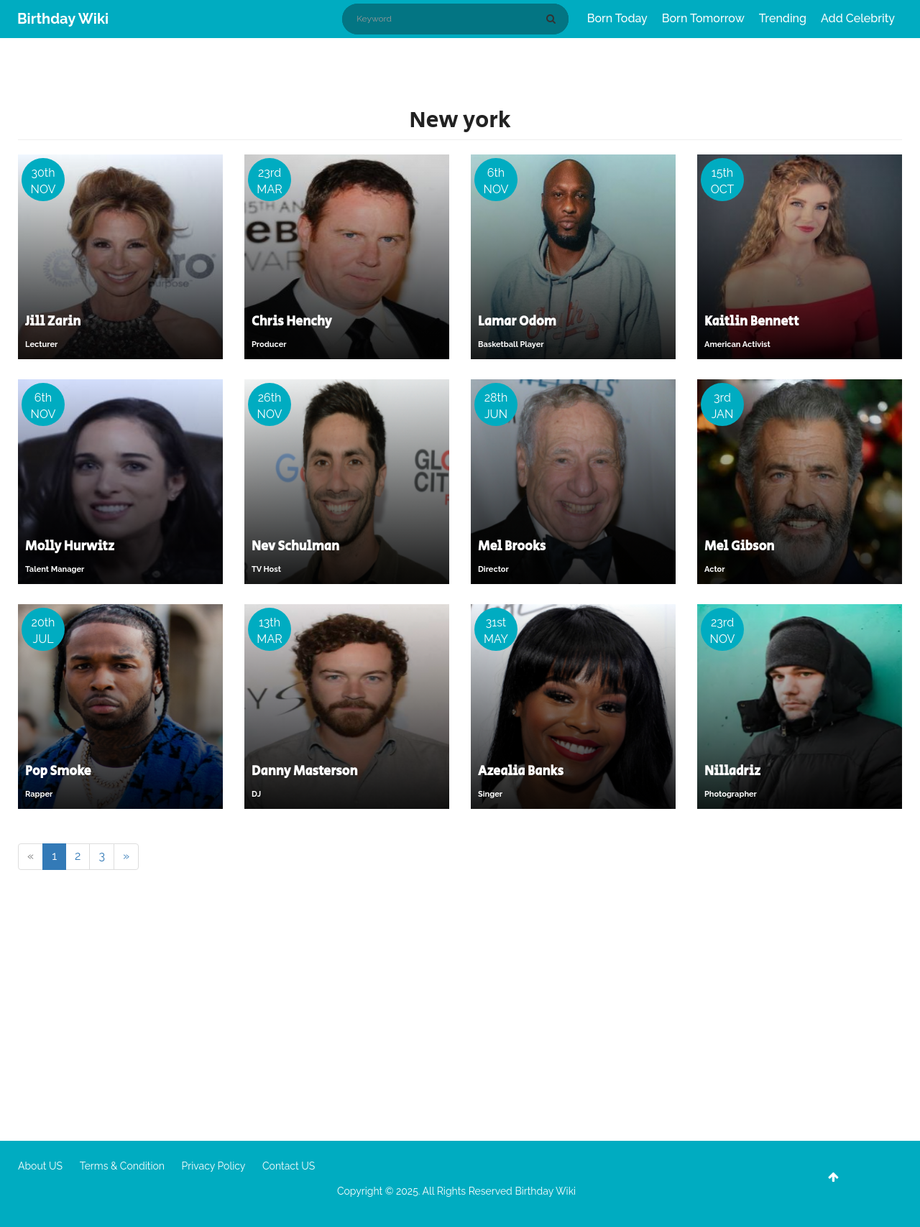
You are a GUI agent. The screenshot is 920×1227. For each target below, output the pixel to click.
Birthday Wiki (63, 18)
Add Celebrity (858, 18)
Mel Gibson (739, 546)
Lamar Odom (517, 321)
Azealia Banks (521, 771)
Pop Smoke (58, 771)
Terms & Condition (122, 1166)
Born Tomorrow (703, 18)
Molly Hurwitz (69, 546)
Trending (782, 18)
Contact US (288, 1166)
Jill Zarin (52, 321)
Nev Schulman (295, 546)
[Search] (553, 19)
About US (40, 1166)
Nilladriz (732, 771)
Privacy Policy (214, 1166)
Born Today (617, 18)
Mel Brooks (512, 546)
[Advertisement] (460, 1011)
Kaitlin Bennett (751, 321)
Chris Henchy (292, 321)
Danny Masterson (305, 771)
